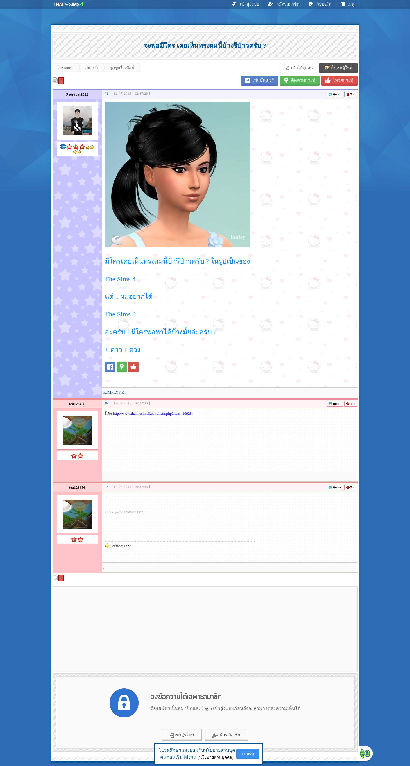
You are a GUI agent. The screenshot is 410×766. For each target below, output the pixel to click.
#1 (107, 93)
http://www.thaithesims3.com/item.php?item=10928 (152, 413)
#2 (107, 403)
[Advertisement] (103, 629)
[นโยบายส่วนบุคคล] (215, 757)
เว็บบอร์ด (320, 4)
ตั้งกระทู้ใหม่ (338, 67)
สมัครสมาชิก (283, 4)
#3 (107, 486)
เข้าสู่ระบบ (245, 4)
